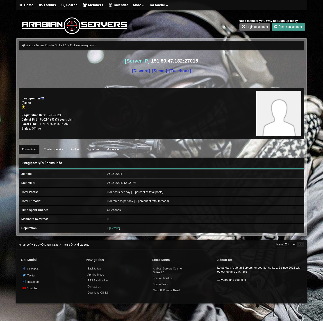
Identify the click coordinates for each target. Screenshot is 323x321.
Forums (47, 5)
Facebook (30, 269)
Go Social (159, 5)
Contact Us (94, 286)
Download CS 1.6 (97, 292)
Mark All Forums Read (166, 290)
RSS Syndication (97, 280)
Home (26, 5)
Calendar (118, 5)
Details (114, 228)
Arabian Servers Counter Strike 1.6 (46, 45)
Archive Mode (95, 274)
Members (92, 5)
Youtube (29, 288)
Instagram (30, 281)
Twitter (28, 275)
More (139, 5)
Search (69, 5)
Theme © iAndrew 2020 (75, 244)
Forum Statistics (162, 278)
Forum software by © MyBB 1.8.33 (38, 244)
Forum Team (160, 284)
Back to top (94, 268)
